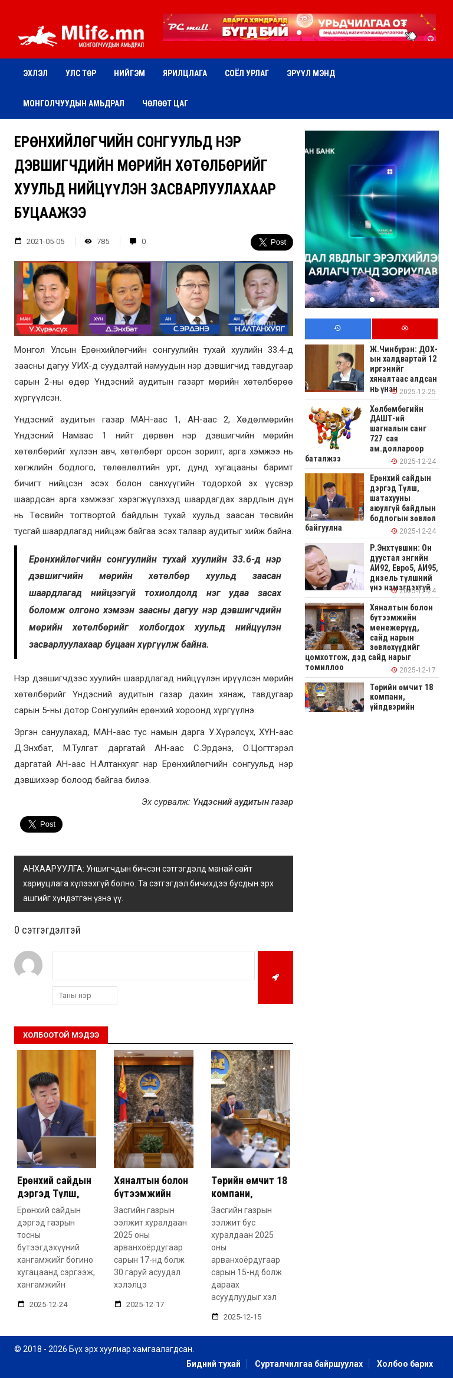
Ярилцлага (185, 73)
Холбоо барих (405, 1364)
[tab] (337, 328)
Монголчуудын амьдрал (73, 103)
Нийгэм (129, 73)
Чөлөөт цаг (165, 103)
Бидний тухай (213, 1364)
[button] (299, 32)
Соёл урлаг (247, 73)
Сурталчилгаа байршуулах (309, 1364)
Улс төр (80, 73)
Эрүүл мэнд (311, 73)
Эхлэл (35, 73)
